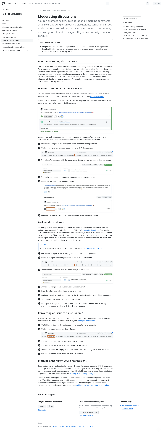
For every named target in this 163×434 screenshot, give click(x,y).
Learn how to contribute (86, 416)
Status (67, 426)
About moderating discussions (57, 61)
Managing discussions (61, 10)
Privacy (61, 426)
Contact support (126, 409)
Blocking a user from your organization (63, 360)
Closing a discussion (94, 248)
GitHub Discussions (12, 13)
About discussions (97, 96)
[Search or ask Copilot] (76, 3)
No (51, 406)
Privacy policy (42, 410)
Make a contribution (89, 412)
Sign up (157, 3)
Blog (91, 426)
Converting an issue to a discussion (60, 313)
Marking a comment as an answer (60, 88)
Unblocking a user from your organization (92, 385)
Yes (42, 406)
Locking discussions (51, 222)
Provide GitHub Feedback (129, 406)
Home (6, 10)
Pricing (73, 426)
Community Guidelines (90, 230)
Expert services (83, 426)
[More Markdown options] (139, 18)
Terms (55, 426)
